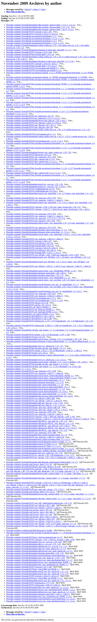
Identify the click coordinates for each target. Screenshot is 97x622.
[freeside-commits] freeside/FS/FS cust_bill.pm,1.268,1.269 (30, 398)
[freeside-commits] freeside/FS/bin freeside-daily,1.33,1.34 (30, 54)
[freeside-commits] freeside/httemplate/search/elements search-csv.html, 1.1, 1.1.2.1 (40, 448)
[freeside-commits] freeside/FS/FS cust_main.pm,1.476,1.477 (31, 294)
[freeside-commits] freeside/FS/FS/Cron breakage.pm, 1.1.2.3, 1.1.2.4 (34, 300)
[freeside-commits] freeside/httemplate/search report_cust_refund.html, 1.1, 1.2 (38, 278)
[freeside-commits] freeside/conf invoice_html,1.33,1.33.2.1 (30, 492)
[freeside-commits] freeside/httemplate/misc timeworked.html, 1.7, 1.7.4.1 (36, 394)
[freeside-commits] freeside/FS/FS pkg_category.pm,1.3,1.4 (30, 159)
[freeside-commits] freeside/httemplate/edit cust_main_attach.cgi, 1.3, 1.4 (36, 549)
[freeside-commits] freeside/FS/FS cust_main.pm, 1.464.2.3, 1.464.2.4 (35, 216)
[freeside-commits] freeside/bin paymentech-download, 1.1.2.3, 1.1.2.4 (35, 43)
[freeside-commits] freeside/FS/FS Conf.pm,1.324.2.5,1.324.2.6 (32, 34)
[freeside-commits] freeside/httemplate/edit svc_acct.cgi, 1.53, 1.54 (33, 544)
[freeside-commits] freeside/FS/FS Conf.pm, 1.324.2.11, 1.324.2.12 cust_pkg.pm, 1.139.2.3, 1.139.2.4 (47, 419)
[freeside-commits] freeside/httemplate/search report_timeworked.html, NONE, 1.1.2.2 (41, 378)
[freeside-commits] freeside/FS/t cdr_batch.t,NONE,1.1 (28, 307)
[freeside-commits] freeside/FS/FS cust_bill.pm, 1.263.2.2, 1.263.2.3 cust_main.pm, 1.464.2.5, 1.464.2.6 (48, 266)
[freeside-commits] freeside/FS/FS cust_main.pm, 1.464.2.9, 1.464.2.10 (35, 437)
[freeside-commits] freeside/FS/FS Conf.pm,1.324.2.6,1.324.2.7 (32, 64)
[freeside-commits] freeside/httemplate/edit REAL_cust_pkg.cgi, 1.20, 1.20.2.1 (38, 426)
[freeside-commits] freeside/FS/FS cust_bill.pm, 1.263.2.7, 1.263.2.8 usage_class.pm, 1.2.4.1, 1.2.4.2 (47, 526)
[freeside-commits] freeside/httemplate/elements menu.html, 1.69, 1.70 (35, 553)
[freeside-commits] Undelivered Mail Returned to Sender (29, 530)
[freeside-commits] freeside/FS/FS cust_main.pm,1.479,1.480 (31, 432)
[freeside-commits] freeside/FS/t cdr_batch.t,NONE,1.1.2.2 (30, 314)
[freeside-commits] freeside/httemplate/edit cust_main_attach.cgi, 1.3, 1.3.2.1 (37, 587)
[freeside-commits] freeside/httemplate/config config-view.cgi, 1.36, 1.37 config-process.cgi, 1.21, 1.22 (48, 130)
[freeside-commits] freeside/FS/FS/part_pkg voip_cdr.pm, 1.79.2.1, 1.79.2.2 (37, 410)
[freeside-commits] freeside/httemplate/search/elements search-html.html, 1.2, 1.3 (39, 555)
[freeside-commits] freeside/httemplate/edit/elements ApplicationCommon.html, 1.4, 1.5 (42, 462)
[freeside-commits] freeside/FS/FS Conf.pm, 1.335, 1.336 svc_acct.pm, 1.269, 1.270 (40, 539)
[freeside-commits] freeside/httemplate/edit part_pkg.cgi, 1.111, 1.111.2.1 (36, 405)
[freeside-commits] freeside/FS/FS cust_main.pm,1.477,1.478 (31, 371)
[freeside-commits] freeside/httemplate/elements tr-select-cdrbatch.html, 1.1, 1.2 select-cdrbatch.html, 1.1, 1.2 (50, 341)
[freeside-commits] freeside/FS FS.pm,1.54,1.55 (26, 337)
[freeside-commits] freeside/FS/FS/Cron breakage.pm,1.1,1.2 (31, 134)
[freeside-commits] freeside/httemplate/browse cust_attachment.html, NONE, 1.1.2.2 (40, 590)
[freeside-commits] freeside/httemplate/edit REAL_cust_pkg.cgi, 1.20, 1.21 (37, 421)
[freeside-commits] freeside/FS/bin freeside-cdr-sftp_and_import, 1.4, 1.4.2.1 (37, 364)
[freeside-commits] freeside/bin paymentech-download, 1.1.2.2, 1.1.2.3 (35, 38)
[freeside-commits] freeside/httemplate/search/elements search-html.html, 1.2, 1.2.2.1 (41, 599)
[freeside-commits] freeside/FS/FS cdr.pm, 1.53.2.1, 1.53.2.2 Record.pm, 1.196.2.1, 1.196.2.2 (44, 350)
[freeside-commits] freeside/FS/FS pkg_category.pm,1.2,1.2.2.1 (32, 161)
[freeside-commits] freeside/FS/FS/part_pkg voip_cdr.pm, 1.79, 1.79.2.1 (35, 489)
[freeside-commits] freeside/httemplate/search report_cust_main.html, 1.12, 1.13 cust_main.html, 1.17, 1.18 (50, 223)
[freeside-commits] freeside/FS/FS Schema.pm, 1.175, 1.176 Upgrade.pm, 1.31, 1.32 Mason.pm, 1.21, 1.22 (49, 321)
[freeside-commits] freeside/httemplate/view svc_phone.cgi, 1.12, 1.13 (35, 346)
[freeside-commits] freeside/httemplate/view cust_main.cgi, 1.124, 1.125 (35, 558)
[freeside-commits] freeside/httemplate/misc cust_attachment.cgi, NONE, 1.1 (37, 565)
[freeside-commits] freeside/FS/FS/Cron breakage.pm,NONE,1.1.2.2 (34, 70)
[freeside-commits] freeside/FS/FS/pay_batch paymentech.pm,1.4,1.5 (34, 537)
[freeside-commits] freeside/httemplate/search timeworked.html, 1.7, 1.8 (35, 389)
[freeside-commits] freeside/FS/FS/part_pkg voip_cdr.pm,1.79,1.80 (33, 467)
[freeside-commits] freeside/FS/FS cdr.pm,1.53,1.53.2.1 (29, 305)
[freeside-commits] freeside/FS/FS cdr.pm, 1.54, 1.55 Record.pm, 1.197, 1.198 (38, 335)
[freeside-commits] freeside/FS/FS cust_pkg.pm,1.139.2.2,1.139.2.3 (34, 123)
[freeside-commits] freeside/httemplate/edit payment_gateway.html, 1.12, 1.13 (38, 27)
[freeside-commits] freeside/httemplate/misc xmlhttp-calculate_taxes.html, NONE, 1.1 (41, 451)
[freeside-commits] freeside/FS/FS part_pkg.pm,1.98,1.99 (29, 127)
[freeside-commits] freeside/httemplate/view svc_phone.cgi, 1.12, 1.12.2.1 (36, 360)
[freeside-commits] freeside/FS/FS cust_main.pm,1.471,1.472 (31, 157)
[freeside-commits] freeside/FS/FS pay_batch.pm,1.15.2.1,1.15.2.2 (33, 118)
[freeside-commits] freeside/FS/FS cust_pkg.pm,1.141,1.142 (30, 221)
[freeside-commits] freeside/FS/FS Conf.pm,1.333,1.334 (29, 52)
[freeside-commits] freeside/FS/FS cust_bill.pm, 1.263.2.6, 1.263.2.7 (34, 521)
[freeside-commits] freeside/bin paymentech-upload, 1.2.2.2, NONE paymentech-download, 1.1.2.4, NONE (50, 73)
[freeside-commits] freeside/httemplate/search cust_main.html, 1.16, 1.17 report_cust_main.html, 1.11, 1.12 (50, 193)
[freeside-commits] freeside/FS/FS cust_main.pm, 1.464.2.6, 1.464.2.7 (35, 296)
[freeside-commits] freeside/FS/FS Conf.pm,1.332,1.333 (29, 32)
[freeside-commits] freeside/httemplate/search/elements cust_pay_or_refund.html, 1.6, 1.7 (42, 284)
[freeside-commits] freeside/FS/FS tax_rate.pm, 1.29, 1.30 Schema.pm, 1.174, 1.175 (40, 455)
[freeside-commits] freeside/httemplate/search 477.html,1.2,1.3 (31, 444)
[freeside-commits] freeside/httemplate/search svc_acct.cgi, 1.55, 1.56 (34, 184)
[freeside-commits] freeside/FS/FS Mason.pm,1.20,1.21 (29, 155)
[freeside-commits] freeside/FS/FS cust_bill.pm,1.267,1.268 (30, 505)
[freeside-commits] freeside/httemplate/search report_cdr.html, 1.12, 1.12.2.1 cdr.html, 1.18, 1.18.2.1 (47, 362)
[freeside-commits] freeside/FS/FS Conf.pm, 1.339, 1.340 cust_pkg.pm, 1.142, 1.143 (40, 417)
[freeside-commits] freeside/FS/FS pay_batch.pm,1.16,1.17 (30, 116)
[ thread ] (27, 9)
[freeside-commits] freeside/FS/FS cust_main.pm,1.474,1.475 (31, 227)
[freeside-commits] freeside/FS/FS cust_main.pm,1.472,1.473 (31, 198)
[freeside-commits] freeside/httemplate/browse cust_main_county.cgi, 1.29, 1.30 (39, 152)
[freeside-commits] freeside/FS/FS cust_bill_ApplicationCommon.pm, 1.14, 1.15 (39, 503)
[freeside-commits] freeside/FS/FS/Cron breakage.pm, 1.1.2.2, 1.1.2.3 (34, 141)
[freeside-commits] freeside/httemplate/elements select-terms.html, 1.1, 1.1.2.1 (38, 232)
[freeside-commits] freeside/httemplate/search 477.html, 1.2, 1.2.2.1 (34, 446)
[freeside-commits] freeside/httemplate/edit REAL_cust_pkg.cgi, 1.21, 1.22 (37, 430)
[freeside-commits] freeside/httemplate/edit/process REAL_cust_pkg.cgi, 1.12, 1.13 (40, 423)
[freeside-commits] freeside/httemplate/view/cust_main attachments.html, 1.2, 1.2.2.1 (41, 601)
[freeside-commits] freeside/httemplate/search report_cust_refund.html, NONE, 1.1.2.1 (41, 271)
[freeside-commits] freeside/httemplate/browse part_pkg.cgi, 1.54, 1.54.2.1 (36, 120)
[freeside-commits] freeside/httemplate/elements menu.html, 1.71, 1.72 (35, 382)
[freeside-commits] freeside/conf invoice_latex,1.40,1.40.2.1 (30, 512)
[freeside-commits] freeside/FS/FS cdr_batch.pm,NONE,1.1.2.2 (32, 312)
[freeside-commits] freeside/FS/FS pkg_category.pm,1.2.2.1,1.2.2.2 (33, 173)
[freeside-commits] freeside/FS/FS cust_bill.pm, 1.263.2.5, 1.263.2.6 (34, 401)
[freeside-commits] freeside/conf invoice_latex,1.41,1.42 (29, 514)
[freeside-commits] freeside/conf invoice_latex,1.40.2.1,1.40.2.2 (32, 517)
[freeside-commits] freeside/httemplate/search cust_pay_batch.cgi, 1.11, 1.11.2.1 (39, 580)
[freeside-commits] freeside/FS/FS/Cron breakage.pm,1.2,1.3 (31, 298)
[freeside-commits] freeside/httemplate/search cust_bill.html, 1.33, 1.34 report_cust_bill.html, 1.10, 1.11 (48, 257)
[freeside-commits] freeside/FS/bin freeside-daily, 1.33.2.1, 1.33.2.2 (33, 253)
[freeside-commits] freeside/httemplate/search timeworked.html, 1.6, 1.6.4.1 (37, 391)
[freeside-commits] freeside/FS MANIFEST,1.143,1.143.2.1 (30, 316)
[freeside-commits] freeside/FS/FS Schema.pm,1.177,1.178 (30, 583)
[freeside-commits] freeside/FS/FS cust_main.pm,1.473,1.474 (31, 214)
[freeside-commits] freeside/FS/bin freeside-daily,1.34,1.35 (30, 246)
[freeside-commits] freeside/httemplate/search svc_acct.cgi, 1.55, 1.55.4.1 (36, 186)
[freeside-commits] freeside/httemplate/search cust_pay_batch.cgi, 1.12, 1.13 (37, 574)
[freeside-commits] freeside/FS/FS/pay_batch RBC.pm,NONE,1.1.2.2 (34, 578)
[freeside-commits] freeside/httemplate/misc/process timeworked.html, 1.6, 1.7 (38, 387)
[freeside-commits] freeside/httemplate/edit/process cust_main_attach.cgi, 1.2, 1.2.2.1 (41, 592)
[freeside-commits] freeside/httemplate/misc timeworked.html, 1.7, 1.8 (35, 385)
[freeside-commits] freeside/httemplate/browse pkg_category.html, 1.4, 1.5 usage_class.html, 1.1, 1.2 (47, 473)
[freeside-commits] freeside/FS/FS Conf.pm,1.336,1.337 (29, 241)
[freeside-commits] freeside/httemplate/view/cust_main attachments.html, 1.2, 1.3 (39, 560)
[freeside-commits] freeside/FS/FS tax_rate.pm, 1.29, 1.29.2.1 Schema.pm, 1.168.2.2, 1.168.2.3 (45, 458)
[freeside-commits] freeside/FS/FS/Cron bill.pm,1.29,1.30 (29, 243)
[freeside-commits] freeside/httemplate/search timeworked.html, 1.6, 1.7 (35, 380)
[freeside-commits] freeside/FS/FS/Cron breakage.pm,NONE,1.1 (32, 68)
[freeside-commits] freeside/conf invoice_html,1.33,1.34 (29, 464)
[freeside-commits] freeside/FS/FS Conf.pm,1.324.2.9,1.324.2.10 (32, 576)
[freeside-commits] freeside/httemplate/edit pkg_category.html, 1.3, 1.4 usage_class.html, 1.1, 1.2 (46, 478)
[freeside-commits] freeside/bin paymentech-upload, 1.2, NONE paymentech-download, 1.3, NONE (47, 77)
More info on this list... (16, 12)
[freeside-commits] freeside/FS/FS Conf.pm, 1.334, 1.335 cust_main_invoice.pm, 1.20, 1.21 (43, 207)
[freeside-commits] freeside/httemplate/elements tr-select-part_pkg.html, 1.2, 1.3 (39, 50)
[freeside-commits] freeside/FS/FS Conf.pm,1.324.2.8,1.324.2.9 (32, 248)
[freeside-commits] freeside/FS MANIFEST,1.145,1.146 (29, 319)
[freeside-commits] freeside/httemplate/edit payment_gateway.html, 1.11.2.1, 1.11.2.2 (41, 25)
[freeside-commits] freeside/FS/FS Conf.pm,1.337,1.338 (29, 567)
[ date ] (43, 9)
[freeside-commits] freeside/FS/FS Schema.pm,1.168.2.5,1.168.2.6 (33, 585)
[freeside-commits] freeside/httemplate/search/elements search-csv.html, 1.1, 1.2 (39, 442)
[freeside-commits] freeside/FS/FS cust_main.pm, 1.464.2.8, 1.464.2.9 (35, 414)
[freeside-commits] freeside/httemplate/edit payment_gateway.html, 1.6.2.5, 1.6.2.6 (40, 29)
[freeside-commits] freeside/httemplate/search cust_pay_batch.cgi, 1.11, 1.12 (37, 571)
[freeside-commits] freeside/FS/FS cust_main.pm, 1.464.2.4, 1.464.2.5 (35, 239)
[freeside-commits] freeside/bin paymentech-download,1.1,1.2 (31, 36)
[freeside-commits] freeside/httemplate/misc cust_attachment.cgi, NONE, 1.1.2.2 (39, 596)
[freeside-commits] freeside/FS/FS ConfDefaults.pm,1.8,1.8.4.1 (32, 191)
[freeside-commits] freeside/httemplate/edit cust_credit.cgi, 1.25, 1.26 (34, 453)
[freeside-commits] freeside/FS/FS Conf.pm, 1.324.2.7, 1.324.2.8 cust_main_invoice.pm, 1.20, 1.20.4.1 (48, 209)
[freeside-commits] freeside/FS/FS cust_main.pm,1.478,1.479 (31, 412)
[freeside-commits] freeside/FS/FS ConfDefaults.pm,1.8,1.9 (30, 189)
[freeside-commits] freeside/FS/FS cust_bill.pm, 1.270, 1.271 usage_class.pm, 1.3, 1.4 (41, 524)
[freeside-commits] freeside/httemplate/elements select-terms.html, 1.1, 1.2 (36, 230)
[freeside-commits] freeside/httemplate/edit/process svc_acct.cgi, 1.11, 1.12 (37, 546)
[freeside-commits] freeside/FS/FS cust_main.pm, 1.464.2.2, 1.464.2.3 (35, 200)
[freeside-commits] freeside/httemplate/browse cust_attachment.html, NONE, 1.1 (39, 562)
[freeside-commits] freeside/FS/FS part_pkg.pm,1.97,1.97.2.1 (31, 125)
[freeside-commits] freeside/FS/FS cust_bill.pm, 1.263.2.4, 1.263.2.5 (34, 508)
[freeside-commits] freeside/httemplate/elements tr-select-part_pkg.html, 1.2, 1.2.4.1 (40, 61)
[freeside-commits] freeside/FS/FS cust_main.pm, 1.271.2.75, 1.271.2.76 (36, 218)
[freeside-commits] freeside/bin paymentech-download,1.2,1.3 (31, 41)
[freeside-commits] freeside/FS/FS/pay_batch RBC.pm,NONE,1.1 (33, 569)
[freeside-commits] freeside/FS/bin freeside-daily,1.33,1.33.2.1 (31, 66)
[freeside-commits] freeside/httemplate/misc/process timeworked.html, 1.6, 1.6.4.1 (39, 396)
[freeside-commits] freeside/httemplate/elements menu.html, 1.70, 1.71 (35, 275)
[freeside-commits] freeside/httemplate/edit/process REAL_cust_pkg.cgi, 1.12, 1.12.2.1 (41, 428)
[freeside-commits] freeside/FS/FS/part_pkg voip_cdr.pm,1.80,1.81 (33, 407)
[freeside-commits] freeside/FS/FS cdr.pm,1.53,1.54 (27, 303)
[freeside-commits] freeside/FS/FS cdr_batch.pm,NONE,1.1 (30, 309)
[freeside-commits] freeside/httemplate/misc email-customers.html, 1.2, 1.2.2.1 (38, 439)
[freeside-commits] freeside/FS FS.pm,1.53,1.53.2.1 (27, 353)
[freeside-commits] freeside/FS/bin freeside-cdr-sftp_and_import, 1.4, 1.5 (36, 348)
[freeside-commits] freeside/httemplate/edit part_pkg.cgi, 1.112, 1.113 (34, 403)
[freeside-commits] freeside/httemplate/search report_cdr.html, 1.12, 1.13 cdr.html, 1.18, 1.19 (44, 339)
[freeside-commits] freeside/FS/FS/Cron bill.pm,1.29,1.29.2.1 (31, 250)
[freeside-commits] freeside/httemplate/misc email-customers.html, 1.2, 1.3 (36, 435)
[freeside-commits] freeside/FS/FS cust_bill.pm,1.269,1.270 (30, 519)
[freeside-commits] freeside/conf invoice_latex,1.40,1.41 (29, 510)
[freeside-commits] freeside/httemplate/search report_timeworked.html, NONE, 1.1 (40, 376)
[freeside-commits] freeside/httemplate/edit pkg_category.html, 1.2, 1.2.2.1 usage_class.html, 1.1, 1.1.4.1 (49, 498)
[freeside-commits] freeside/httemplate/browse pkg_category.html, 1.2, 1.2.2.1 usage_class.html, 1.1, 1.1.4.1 (50, 494)
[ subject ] (36, 9)
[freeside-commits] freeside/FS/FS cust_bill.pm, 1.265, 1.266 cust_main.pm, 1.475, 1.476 (42, 255)
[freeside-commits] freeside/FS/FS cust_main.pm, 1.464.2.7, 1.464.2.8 (35, 373)
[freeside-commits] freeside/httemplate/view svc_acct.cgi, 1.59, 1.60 (34, 542)
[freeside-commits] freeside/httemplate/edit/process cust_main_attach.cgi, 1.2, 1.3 (39, 551)
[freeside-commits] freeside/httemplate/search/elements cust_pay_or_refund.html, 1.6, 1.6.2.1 (44, 291)
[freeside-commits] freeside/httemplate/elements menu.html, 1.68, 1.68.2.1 (36, 273)
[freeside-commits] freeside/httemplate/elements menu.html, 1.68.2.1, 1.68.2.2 (38, 594)
